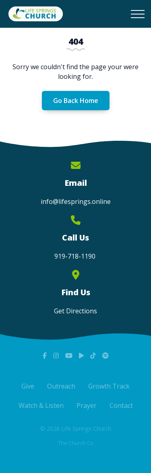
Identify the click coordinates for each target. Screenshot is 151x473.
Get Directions (75, 310)
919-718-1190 (75, 256)
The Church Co (75, 442)
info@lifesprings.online (76, 201)
